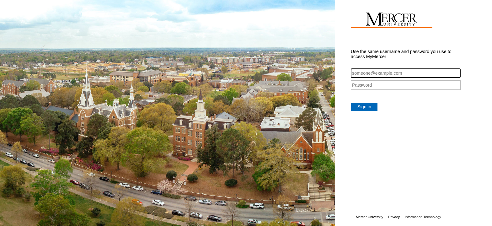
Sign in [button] (364, 106)
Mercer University (369, 217)
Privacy (394, 217)
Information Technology (423, 217)
